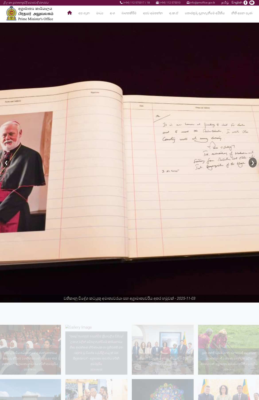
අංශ (112, 13)
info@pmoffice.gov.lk (201, 2)
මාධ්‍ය (99, 13)
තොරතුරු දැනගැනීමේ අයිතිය (205, 13)
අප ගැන (84, 13)
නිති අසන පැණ (241, 13)
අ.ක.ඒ (173, 13)
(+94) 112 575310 (168, 2)
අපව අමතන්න (153, 13)
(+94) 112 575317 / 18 (135, 2)
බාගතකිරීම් (129, 13)
